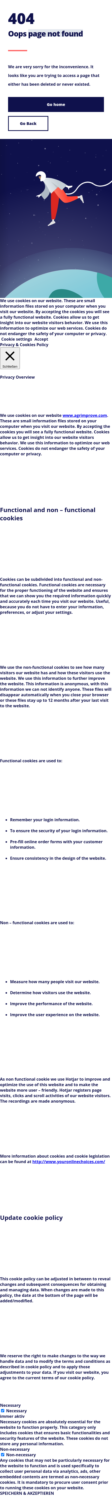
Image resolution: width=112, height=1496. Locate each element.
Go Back (28, 123)
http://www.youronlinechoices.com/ (68, 1161)
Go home (56, 104)
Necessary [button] (10, 1405)
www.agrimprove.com (85, 415)
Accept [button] (41, 339)
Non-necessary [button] (15, 1449)
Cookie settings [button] (16, 339)
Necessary (16, 1411)
